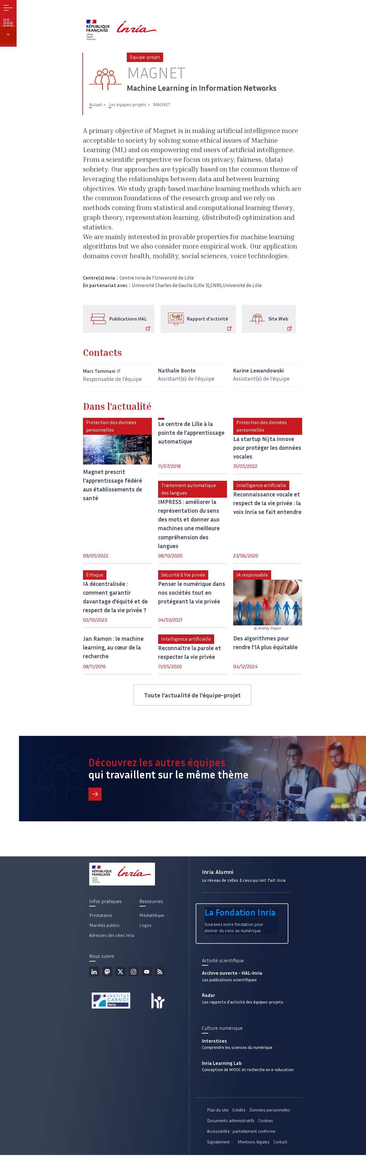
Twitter (121, 975)
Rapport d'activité (210, 326)
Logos (145, 928)
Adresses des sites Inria (111, 938)
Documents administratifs (231, 1125)
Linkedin (94, 975)
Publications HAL (131, 326)
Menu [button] (9, 10)
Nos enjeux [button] (9, 28)
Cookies (265, 1125)
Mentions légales (254, 1147)
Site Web (281, 326)
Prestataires (100, 918)
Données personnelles (269, 1115)
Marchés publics (104, 928)
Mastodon (107, 975)
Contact (280, 1147)
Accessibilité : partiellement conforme (241, 1136)
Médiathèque (153, 918)
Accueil (95, 107)
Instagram (134, 975)
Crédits (238, 1115)
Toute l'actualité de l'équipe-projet (192, 698)
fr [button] (9, 45)
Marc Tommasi (105, 373)
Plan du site (218, 1115)
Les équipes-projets (127, 107)
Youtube (147, 975)
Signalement (220, 1147)
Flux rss (160, 975)
